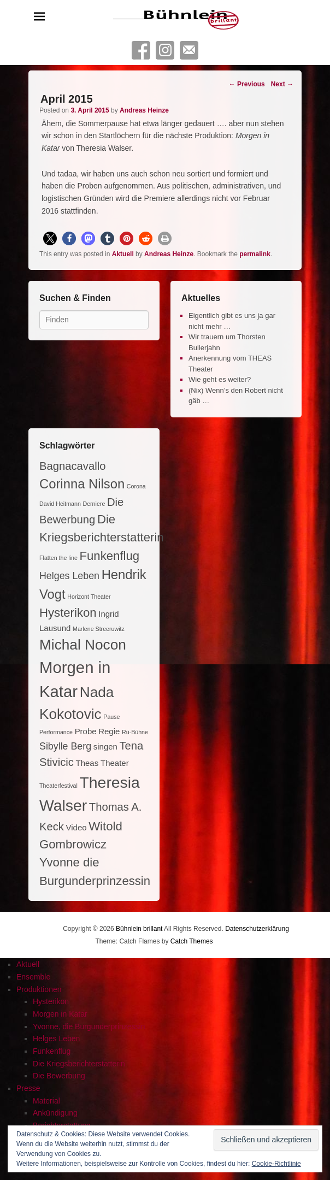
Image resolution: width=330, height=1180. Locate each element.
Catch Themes (191, 941)
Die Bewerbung (59, 1075)
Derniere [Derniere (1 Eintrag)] (93, 503)
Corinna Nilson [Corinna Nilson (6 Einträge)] (82, 483)
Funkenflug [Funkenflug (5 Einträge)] (110, 556)
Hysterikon (51, 1001)
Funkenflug (51, 1051)
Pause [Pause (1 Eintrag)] (111, 716)
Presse (28, 1088)
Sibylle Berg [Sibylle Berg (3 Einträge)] (65, 746)
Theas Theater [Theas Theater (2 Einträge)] (102, 763)
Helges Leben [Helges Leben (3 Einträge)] (69, 575)
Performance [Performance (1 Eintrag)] (56, 732)
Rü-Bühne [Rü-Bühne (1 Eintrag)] (135, 732)
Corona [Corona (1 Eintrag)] (136, 486)
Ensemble (33, 976)
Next (282, 84)
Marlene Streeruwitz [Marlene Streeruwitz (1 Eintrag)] (99, 629)
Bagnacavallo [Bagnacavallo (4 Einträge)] (72, 466)
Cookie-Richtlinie (276, 1163)
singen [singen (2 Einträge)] (105, 746)
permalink (254, 254)
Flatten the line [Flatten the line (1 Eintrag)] (58, 557)
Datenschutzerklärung (257, 929)
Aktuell (123, 254)
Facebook (141, 50)
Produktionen (39, 989)
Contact (189, 50)
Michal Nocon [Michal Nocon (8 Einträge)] (82, 644)
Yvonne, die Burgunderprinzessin (89, 1026)
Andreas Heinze (144, 110)
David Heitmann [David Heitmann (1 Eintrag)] (60, 503)
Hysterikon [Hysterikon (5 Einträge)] (68, 613)
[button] (50, 238)
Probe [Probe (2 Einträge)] (86, 731)
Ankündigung (55, 1112)
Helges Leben (56, 1038)
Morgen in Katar (60, 1014)
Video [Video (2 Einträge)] (76, 827)
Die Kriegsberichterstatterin (79, 1063)
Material (46, 1100)
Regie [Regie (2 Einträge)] (109, 731)
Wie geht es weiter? (219, 379)
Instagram (165, 50)
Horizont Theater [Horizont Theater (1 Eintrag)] (88, 596)
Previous (247, 84)
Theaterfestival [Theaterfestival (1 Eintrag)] (58, 785)
